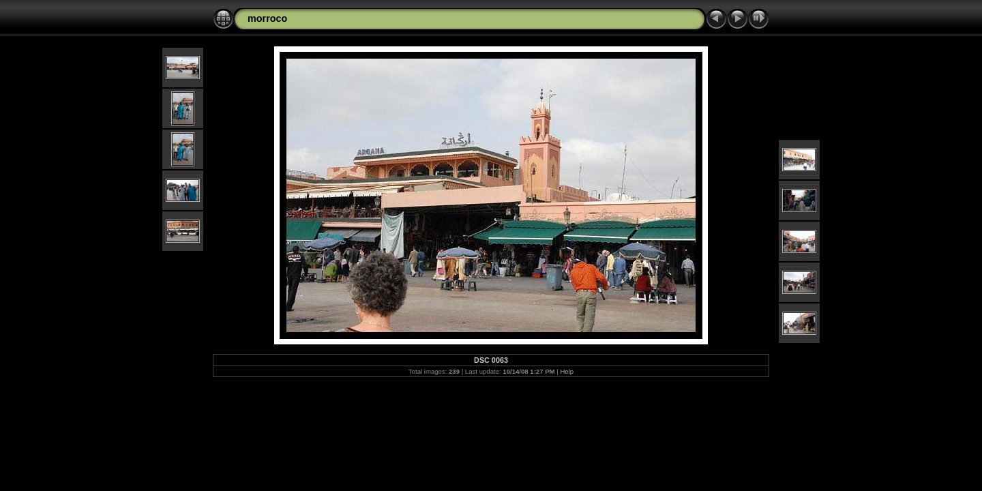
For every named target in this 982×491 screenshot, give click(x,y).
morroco (267, 18)
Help (567, 371)
